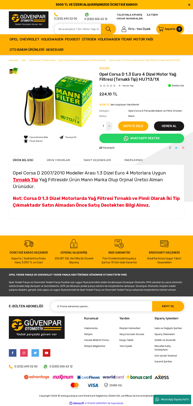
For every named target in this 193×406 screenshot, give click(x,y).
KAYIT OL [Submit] (168, 306)
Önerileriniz (133, 160)
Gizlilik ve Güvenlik (165, 340)
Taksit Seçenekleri (97, 160)
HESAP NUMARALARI (130, 18)
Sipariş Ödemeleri (165, 334)
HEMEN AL (169, 126)
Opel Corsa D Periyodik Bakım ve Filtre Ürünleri (155, 110)
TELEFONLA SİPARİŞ (129, 14)
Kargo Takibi (126, 340)
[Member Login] (128, 28)
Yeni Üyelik (143, 28)
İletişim (88, 334)
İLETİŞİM (152, 14)
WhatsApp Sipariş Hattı (172, 399)
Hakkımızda (91, 328)
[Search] (85, 29)
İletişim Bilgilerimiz (94, 346)
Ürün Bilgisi (23, 160)
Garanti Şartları (163, 361)
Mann (104, 68)
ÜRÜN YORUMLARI (58, 160)
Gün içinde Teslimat (166, 355)
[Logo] (29, 19)
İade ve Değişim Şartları (168, 328)
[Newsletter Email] (117, 306)
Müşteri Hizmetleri (129, 328)
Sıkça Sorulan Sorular (131, 334)
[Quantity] (106, 126)
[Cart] (170, 29)
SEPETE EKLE (133, 126)
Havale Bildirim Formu (96, 340)
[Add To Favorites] (36, 137)
